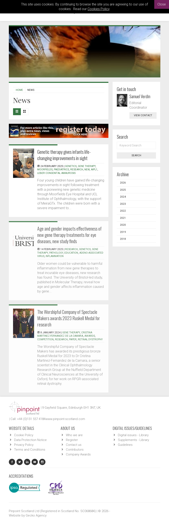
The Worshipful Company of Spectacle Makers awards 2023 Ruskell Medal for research (68, 318)
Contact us (73, 445)
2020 (123, 224)
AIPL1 (94, 169)
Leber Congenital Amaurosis (56, 173)
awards (89, 335)
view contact (143, 115)
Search (136, 155)
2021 (123, 218)
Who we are (74, 435)
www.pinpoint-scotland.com (65, 419)
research (76, 169)
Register (72, 440)
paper (73, 339)
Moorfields (45, 169)
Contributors (75, 449)
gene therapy (87, 166)
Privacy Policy (23, 445)
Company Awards (78, 454)
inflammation (55, 256)
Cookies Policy (98, 9)
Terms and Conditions (29, 449)
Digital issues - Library (133, 435)
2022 (123, 210)
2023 (123, 203)
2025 (123, 189)
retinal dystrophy (90, 339)
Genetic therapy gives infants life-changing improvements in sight (64, 154)
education (71, 252)
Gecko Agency (36, 515)
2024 (123, 196)
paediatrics (61, 169)
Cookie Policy (23, 435)
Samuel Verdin (139, 96)
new (87, 169)
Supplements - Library (133, 440)
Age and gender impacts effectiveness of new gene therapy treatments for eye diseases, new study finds (69, 234)
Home (19, 90)
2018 (123, 238)
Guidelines (125, 445)
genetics (71, 166)
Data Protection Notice (30, 440)
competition (45, 339)
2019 (123, 232)
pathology (56, 252)
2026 (123, 182)
